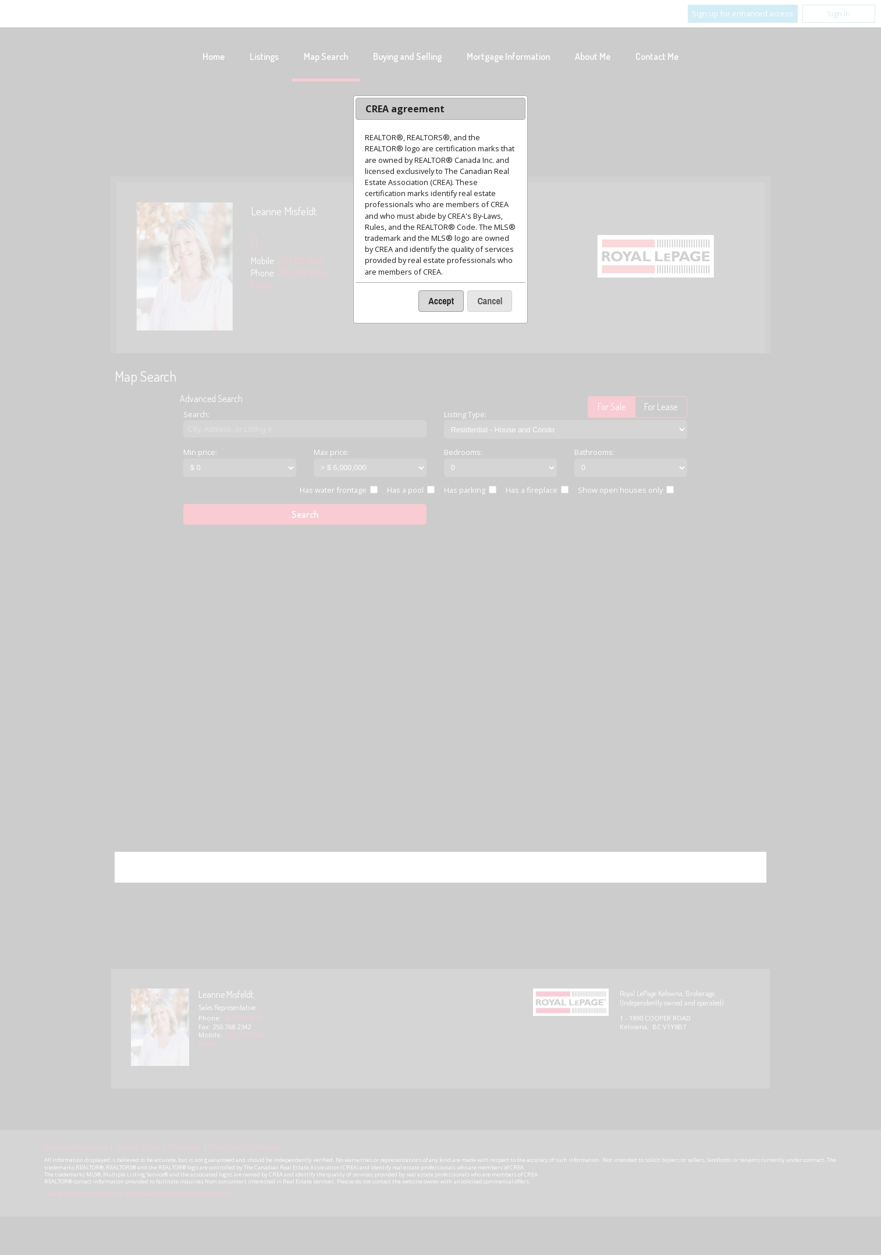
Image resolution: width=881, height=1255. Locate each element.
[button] (441, 301)
